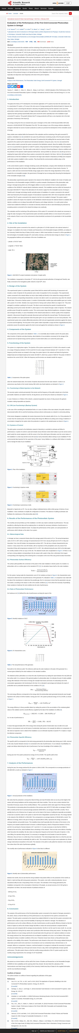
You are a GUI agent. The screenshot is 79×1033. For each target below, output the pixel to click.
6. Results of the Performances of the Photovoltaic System (30, 518)
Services (43, 8)
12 (18, 593)
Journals (18, 8)
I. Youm (47, 29)
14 (60, 710)
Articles (10, 8)
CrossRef (14, 986)
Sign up (34, 1031)
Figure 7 (11, 699)
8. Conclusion (12, 909)
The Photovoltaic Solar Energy (32, 80)
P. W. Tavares (11, 29)
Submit (50, 8)
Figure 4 (66, 421)
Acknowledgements (15, 957)
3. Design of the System (16, 286)
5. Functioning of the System (18, 343)
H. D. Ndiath (20, 29)
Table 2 (53, 577)
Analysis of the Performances (15, 80)
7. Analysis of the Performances (20, 763)
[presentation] (39, 570)
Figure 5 (60, 550)
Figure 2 (62, 325)
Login (68, 3)
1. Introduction (13, 99)
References (11, 979)
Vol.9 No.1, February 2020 (42, 19)
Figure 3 (65, 394)
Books (25, 8)
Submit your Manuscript (47, 1031)
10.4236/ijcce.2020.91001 (17, 41)
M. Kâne (28, 29)
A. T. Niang (41, 29)
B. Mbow (34, 29)
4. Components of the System (19, 329)
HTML (31, 41)
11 (40, 566)
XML (35, 41)
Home (4, 8)
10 (37, 514)
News (31, 8)
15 (60, 746)
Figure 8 (34, 848)
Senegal (59, 80)
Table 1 (36, 333)
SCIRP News (61, 1031)
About (37, 8)
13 (43, 685)
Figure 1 (68, 235)
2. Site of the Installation (17, 223)
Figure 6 (54, 575)
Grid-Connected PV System (49, 80)
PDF (27, 41)
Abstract (10, 45)
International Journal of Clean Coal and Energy (20, 19)
